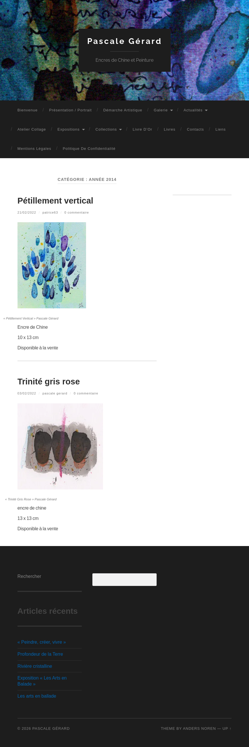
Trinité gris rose (48, 381)
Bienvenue (27, 110)
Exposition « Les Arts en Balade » (42, 681)
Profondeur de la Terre (40, 654)
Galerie (161, 110)
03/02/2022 (26, 393)
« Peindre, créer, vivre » (41, 642)
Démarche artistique (122, 110)
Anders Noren (199, 728)
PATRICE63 (50, 212)
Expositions (68, 129)
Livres (170, 129)
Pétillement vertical (55, 200)
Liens (220, 129)
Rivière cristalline (34, 666)
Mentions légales (34, 148)
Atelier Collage (31, 129)
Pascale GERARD (54, 393)
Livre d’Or (142, 129)
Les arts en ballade (36, 696)
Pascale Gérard (124, 41)
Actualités (193, 110)
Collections (106, 129)
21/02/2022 (26, 212)
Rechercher (29, 576)
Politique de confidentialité (89, 148)
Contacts (195, 129)
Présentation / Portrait (70, 110)
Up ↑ (227, 728)
